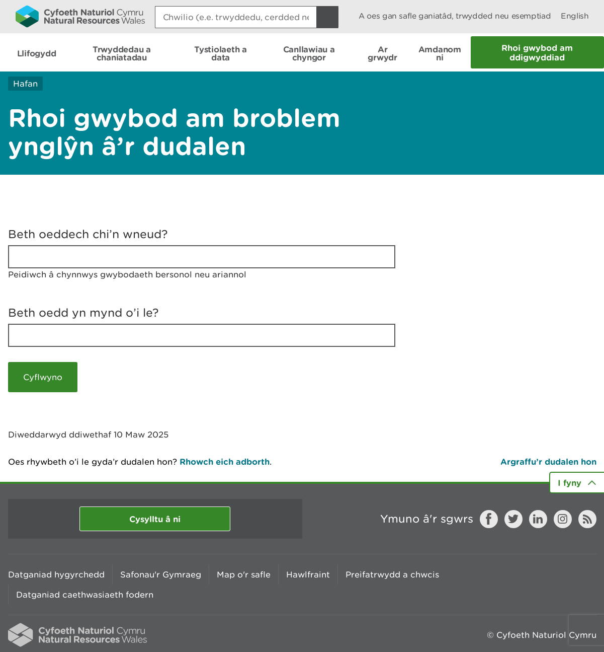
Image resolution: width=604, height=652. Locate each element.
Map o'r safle (244, 574)
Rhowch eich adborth (225, 461)
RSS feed (587, 519)
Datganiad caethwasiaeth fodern (84, 595)
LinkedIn (538, 519)
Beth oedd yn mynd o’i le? (83, 313)
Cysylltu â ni (155, 519)
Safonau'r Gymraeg (160, 574)
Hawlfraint (308, 574)
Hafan (25, 84)
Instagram (563, 519)
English (574, 16)
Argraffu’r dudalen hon (548, 461)
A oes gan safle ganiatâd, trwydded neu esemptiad (455, 16)
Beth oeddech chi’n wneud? (88, 234)
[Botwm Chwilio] (327, 17)
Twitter (513, 519)
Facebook (489, 519)
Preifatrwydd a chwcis (392, 574)
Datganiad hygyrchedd (56, 574)
